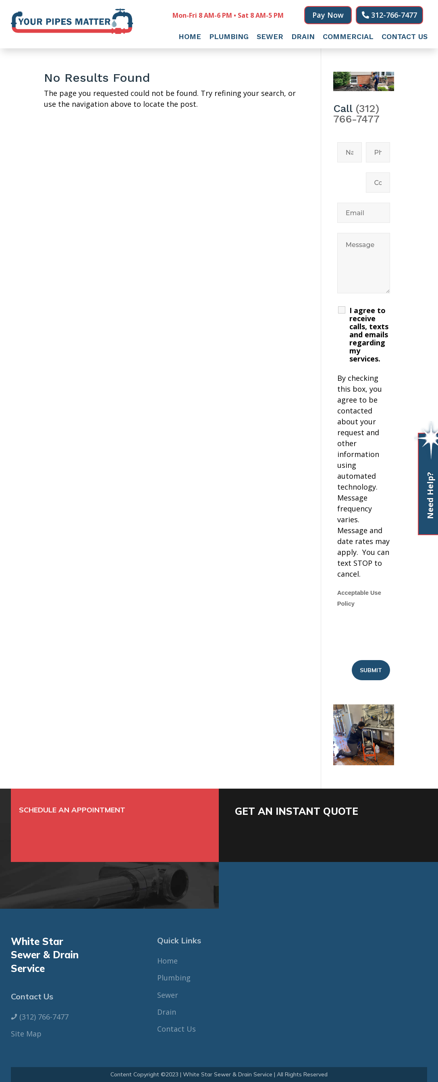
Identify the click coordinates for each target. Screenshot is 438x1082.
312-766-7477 (394, 15)
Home (190, 37)
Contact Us (405, 37)
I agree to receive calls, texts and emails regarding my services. (368, 334)
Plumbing (229, 37)
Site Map (26, 1033)
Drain (303, 37)
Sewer (270, 37)
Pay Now (328, 15)
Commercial (348, 37)
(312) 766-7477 (356, 113)
